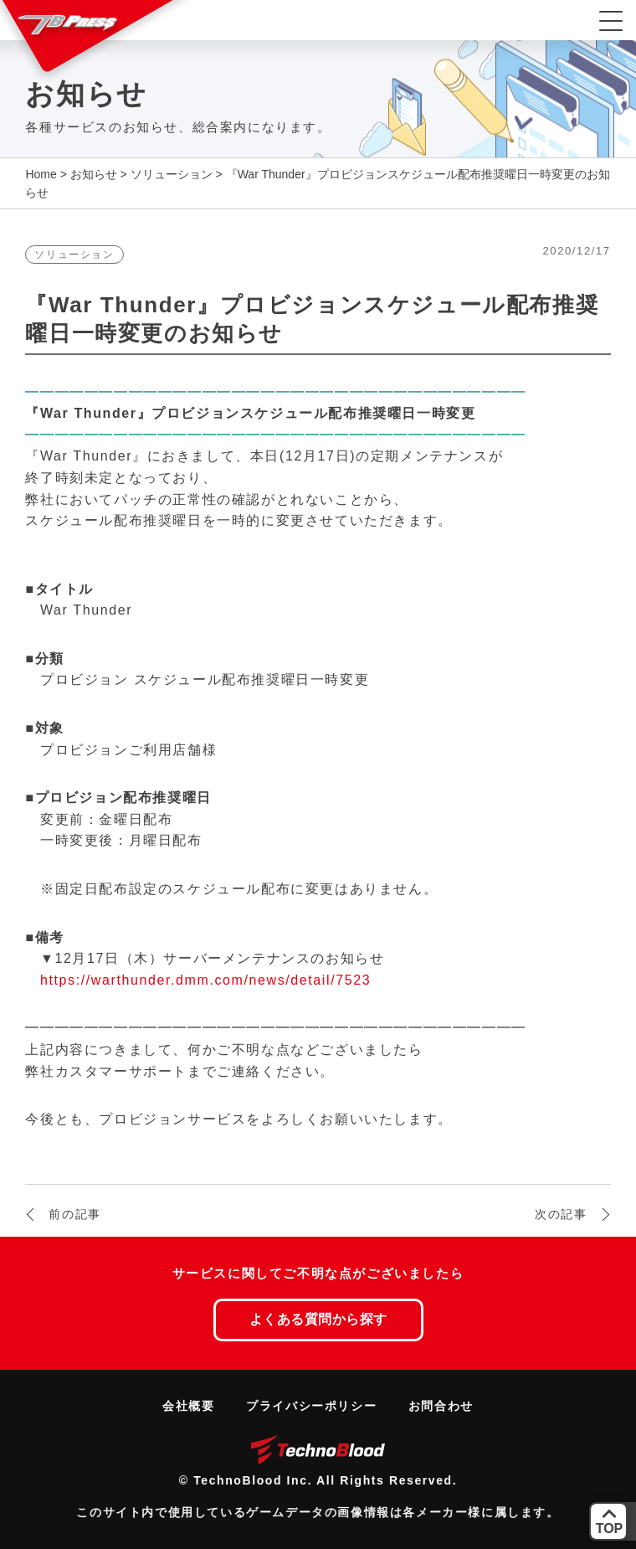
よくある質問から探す (318, 1319)
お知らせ (93, 174)
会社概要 (188, 1406)
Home (40, 174)
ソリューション (172, 174)
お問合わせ (441, 1406)
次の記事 (561, 1214)
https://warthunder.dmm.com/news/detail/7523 (205, 980)
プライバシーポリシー (311, 1406)
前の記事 (74, 1214)
